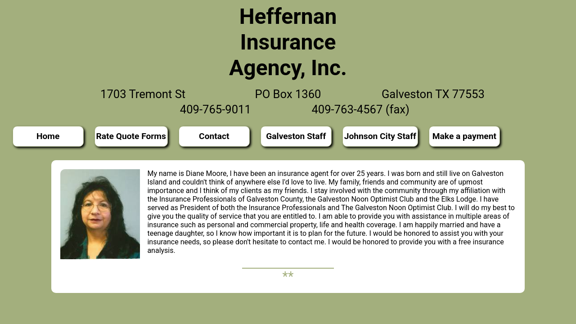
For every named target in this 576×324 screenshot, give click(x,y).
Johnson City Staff (380, 136)
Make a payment (464, 136)
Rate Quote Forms (131, 136)
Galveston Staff (296, 136)
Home (47, 136)
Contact (214, 136)
